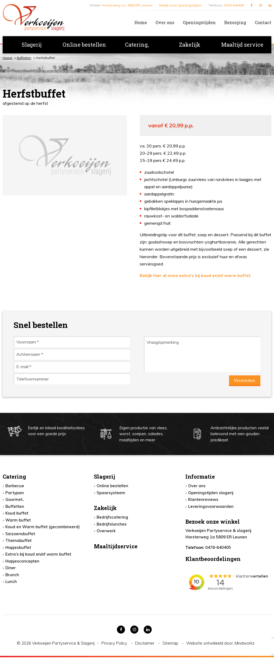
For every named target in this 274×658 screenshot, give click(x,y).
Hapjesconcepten (22, 561)
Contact (263, 22)
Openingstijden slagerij (210, 493)
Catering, (137, 44)
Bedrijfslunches (112, 524)
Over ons (164, 22)
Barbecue (14, 486)
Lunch (11, 582)
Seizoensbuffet (20, 534)
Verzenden (244, 380)
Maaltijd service (242, 44)
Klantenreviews (203, 500)
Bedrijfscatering (112, 517)
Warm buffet (18, 520)
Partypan (14, 493)
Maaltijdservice (116, 546)
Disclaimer (145, 643)
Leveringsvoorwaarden (211, 506)
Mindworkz (244, 643)
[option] (65, 155)
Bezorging (235, 22)
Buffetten (24, 58)
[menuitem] (136, 22)
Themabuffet (18, 541)
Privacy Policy (114, 643)
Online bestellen (84, 44)
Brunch (12, 575)
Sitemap (170, 643)
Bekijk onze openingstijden (180, 5)
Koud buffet (16, 513)
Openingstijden (199, 22)
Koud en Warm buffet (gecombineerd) (42, 527)
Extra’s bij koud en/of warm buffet (38, 554)
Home (140, 22)
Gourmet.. (14, 500)
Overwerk (106, 531)
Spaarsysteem (111, 493)
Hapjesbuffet (18, 547)
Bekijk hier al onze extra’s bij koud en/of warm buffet (195, 275)
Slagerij (31, 44)
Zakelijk (189, 44)
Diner (10, 568)
